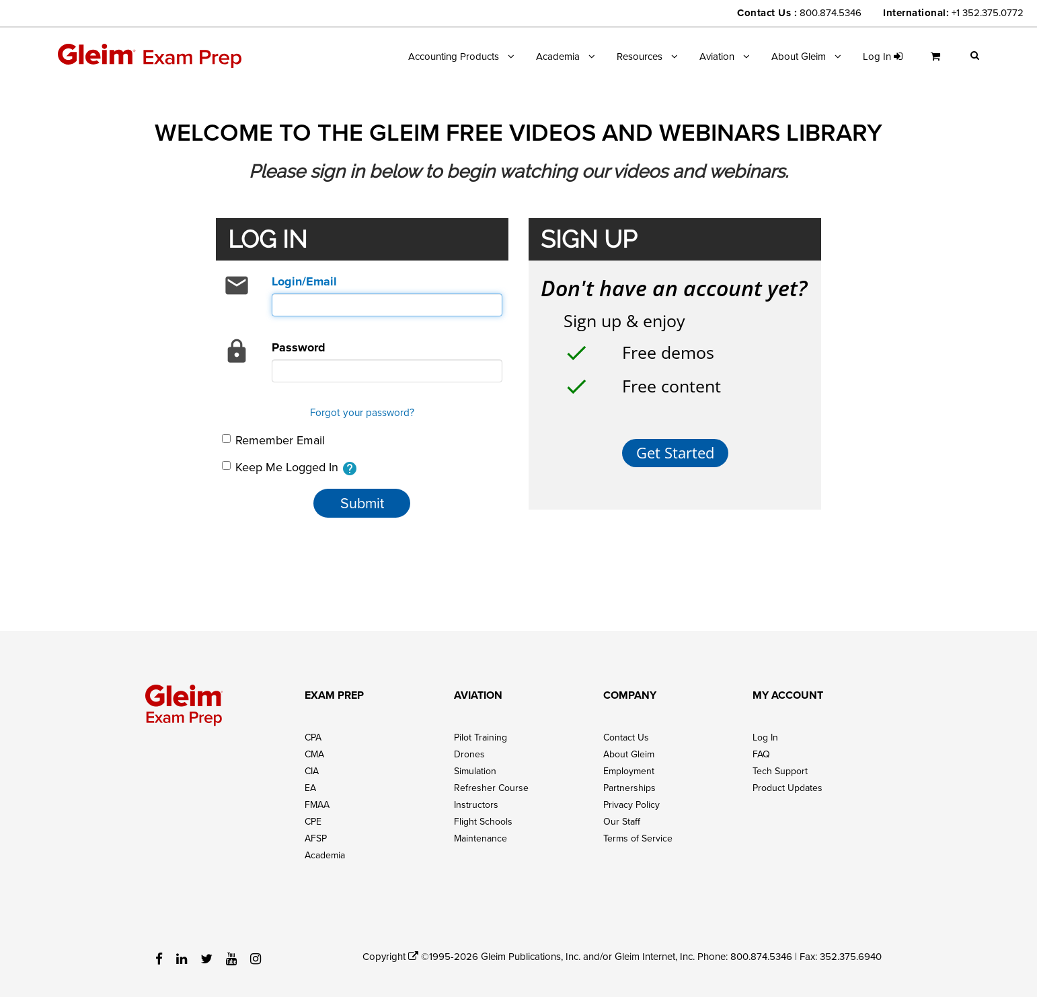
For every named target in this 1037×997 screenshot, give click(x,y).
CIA (312, 771)
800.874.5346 (830, 12)
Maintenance (480, 838)
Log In (765, 737)
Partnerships (629, 787)
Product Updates (787, 787)
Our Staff (621, 821)
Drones (469, 754)
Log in (882, 56)
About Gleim (798, 56)
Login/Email (304, 281)
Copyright (390, 956)
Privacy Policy (631, 804)
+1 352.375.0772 (988, 12)
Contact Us (626, 737)
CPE (313, 821)
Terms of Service (638, 838)
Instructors (476, 804)
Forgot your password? (362, 412)
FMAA (317, 804)
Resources (639, 56)
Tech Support (780, 771)
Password (298, 347)
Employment (628, 771)
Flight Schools (483, 821)
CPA (313, 737)
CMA (314, 754)
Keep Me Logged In (290, 467)
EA (310, 787)
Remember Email (273, 440)
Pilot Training (480, 737)
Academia (558, 56)
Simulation (475, 771)
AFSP (316, 838)
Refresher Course (491, 787)
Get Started (675, 452)
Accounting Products (453, 56)
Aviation (716, 56)
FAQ (761, 754)
